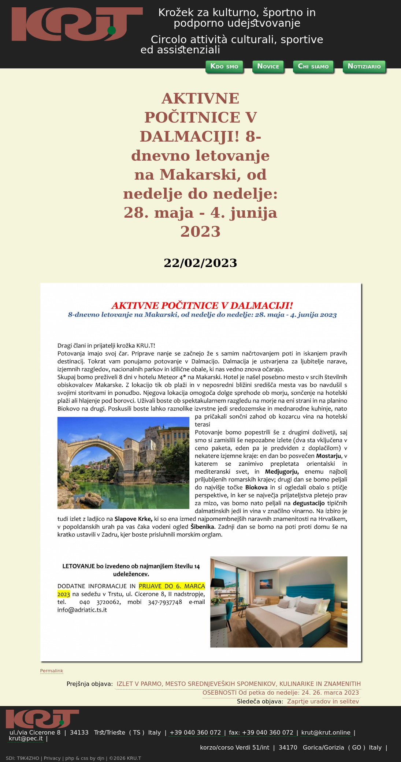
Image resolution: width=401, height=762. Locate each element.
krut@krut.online (325, 732)
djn (101, 758)
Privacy (53, 758)
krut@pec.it (26, 738)
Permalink (51, 670)
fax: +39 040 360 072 (262, 732)
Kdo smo (224, 66)
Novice (268, 66)
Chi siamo (313, 66)
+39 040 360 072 (196, 732)
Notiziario (364, 66)
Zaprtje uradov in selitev (323, 701)
